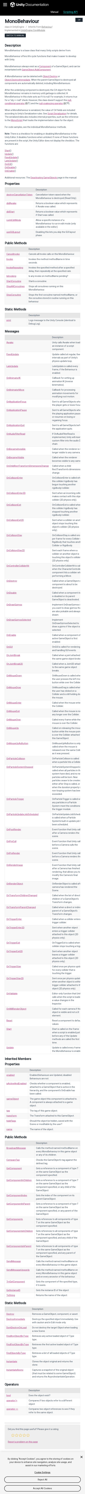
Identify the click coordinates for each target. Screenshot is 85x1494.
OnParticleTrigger (15, 799)
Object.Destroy (50, 76)
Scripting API (70, 11)
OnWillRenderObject (16, 1009)
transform (11, 1115)
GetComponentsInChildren (19, 1231)
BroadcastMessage (16, 1148)
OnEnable (9, 171)
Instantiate (11, 1361)
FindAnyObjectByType (17, 1336)
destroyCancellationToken (19, 194)
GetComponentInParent (18, 1204)
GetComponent (14, 1168)
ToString (10, 1295)
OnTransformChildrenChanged (21, 895)
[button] (13, 1435)
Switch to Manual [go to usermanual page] (15, 35)
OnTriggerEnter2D (15, 927)
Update (8, 154)
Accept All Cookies (42, 1488)
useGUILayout (13, 232)
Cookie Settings (42, 1472)
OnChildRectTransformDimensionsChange (27, 466)
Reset (9, 1020)
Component (45, 66)
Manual (54, 11)
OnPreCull (11, 841)
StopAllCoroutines (15, 286)
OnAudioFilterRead (15, 434)
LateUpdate (10, 161)
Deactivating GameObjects (44, 177)
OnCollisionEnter (14, 478)
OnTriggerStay (13, 966)
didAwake (11, 203)
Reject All (42, 1479)
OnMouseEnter (13, 703)
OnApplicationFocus (16, 401)
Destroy (10, 1314)
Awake (9, 342)
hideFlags (11, 1121)
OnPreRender (13, 853)
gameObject (12, 1099)
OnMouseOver (13, 719)
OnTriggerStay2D (15, 978)
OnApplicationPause (16, 410)
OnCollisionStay (14, 535)
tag (8, 1110)
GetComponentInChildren (19, 1180)
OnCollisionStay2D (15, 550)
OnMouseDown (14, 675)
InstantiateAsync (14, 1370)
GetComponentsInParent (18, 1246)
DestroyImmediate (15, 1319)
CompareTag (13, 1160)
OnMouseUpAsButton (17, 743)
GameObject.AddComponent (36, 69)
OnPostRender (13, 829)
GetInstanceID (13, 1290)
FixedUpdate (11, 157)
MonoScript (17, 120)
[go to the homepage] (31, 4)
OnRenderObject (14, 883)
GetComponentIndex (16, 1195)
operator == (12, 1409)
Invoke (9, 259)
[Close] (81, 1457)
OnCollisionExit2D (15, 520)
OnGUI (8, 164)
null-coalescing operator (51, 103)
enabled (10, 1075)
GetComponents (14, 1219)
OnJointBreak (13, 655)
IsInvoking (11, 276)
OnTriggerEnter (14, 919)
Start (7, 150)
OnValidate (11, 993)
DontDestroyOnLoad (16, 1327)
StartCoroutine (13, 281)
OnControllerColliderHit (17, 566)
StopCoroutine (13, 295)
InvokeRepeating (14, 267)
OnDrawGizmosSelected (18, 620)
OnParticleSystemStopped (19, 767)
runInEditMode (13, 220)
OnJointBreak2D (14, 664)
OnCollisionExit (13, 505)
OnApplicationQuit (15, 425)
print (8, 320)
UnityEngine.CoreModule (33, 30)
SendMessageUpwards (18, 1270)
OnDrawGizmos (14, 604)
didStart (10, 211)
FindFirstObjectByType (17, 1344)
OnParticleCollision (15, 758)
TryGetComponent (15, 1281)
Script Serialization (57, 113)
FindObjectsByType (16, 1353)
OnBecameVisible (15, 457)
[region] (42, 1473)
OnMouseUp (12, 728)
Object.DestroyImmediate (17, 80)
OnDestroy (11, 581)
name (9, 1129)
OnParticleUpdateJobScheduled (22, 814)
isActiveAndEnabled (16, 1083)
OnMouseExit (13, 711)
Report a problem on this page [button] (23, 1442)
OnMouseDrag (13, 687)
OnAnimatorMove (15, 390)
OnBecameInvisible (16, 449)
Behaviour (47, 27)
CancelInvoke (13, 254)
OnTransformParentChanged (21, 907)
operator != (11, 1400)
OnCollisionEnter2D (16, 493)
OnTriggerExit (13, 943)
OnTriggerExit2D (14, 951)
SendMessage (13, 1261)
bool (8, 1395)
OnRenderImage (14, 865)
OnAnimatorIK (13, 378)
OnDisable (10, 167)
